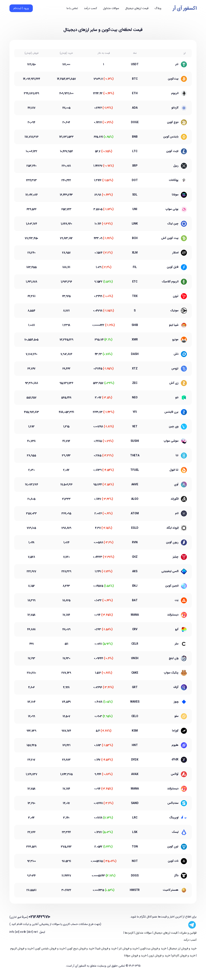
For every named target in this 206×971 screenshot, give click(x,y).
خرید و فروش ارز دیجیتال (182, 948)
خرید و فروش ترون (159, 955)
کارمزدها (129, 933)
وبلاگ (157, 8)
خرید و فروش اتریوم (21, 948)
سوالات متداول (111, 8)
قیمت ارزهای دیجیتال (136, 8)
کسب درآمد (90, 8)
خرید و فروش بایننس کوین (49, 948)
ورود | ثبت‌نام (21, 8)
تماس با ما (72, 8)
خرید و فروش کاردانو (183, 955)
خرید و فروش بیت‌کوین (152, 948)
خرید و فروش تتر (128, 948)
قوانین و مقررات (187, 933)
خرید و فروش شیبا (106, 948)
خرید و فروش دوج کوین (80, 948)
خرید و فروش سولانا (135, 955)
